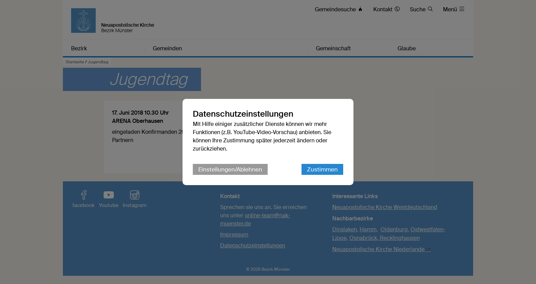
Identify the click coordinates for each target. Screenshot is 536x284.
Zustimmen (322, 169)
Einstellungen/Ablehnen (230, 169)
